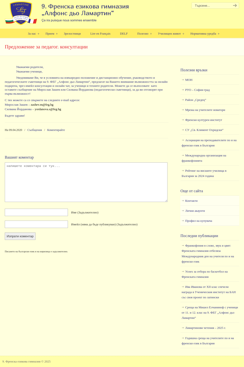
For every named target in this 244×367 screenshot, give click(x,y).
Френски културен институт (203, 120)
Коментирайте (56, 130)
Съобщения (34, 130)
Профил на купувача (198, 220)
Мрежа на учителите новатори (205, 110)
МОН (188, 80)
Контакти (191, 200)
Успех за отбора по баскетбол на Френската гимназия (205, 274)
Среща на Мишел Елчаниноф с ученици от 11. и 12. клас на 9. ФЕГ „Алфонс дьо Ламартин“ (210, 312)
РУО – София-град (197, 90)
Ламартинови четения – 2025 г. (205, 328)
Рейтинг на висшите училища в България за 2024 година (204, 173)
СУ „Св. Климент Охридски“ (204, 130)
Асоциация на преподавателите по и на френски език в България (209, 142)
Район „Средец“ (195, 100)
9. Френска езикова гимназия (67, 13)
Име (84, 212)
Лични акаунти (195, 210)
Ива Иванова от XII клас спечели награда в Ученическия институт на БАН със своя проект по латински (209, 292)
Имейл (104, 224)
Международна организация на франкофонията (204, 158)
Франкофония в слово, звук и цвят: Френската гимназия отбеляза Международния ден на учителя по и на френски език (208, 253)
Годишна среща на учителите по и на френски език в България (208, 340)
